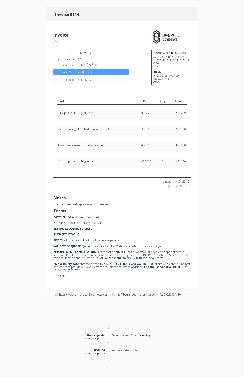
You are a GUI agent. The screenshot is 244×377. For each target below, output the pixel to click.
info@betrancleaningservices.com (136, 294)
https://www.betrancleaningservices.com (84, 294)
